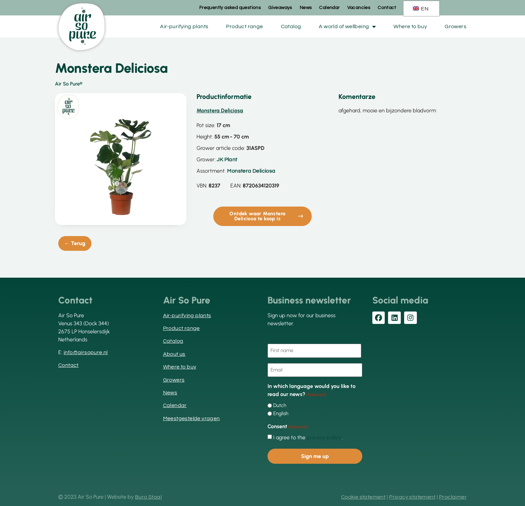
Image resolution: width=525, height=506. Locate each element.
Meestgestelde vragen (191, 418)
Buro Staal (148, 496)
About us (174, 354)
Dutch (279, 404)
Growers (455, 26)
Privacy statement (412, 496)
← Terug (74, 243)
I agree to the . (308, 437)
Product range (244, 26)
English (280, 412)
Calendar (329, 7)
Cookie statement (363, 496)
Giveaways (280, 7)
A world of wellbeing (347, 26)
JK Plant (227, 159)
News (306, 7)
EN (421, 8)
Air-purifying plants (184, 26)
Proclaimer (453, 496)
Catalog (291, 26)
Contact (387, 7)
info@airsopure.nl (86, 352)
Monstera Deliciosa (251, 171)
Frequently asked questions (230, 7)
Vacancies (359, 7)
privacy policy (324, 437)
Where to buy (410, 26)
